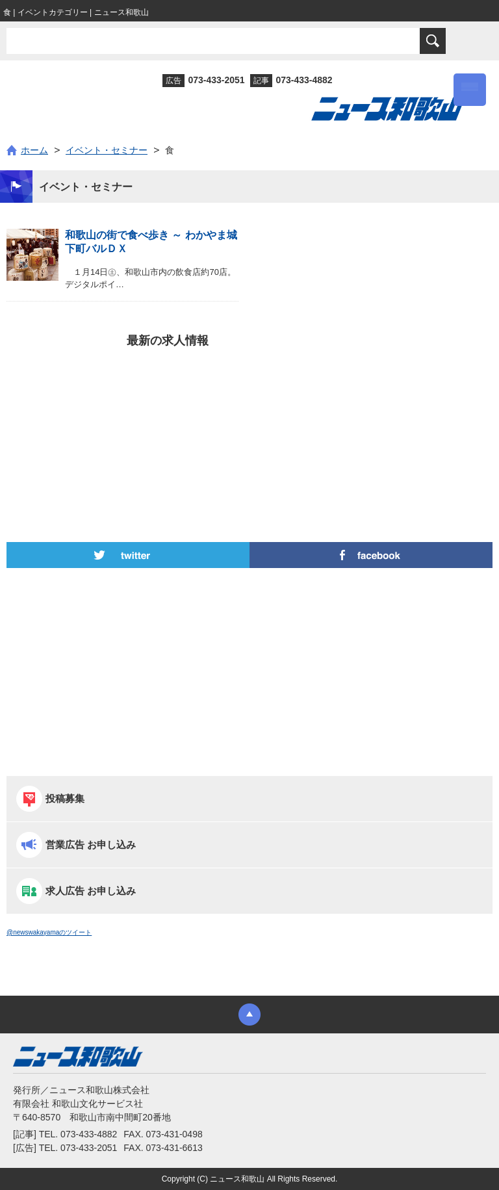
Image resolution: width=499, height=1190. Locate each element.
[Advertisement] (249, 422)
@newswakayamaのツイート (49, 932)
